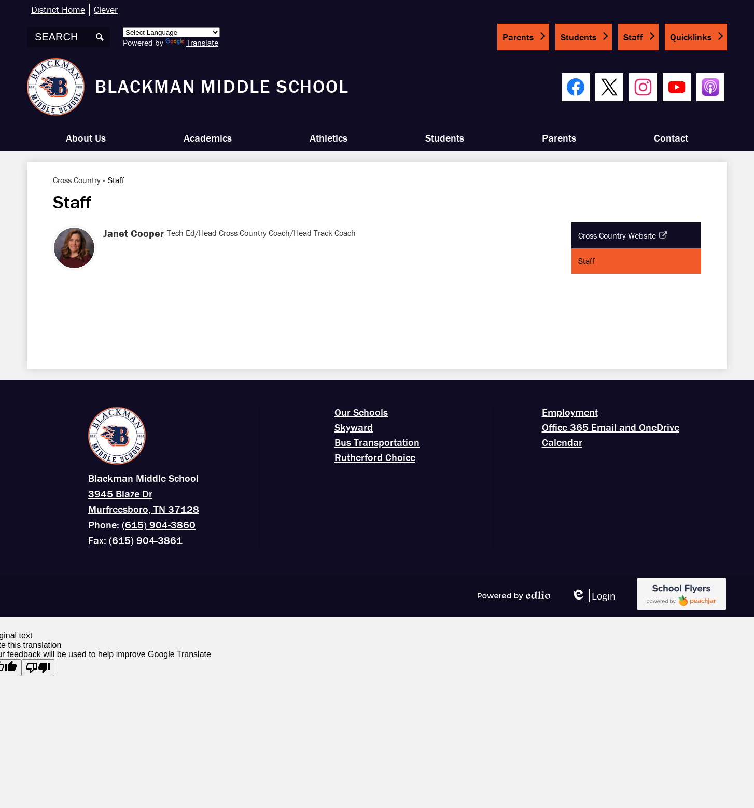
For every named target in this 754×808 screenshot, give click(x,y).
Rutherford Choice (374, 457)
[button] (86, 137)
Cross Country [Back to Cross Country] (77, 180)
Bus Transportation (377, 442)
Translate (191, 42)
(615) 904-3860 (159, 524)
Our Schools (361, 412)
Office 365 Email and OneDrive (610, 427)
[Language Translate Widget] (171, 32)
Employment (570, 412)
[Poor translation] (37, 667)
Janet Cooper (133, 233)
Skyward (353, 427)
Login (593, 595)
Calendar (562, 442)
